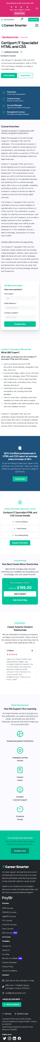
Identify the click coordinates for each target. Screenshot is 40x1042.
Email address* (20, 306)
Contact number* (20, 315)
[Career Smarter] (18, 866)
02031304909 (7, 19)
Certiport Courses (8, 55)
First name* (20, 296)
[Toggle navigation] (37, 25)
